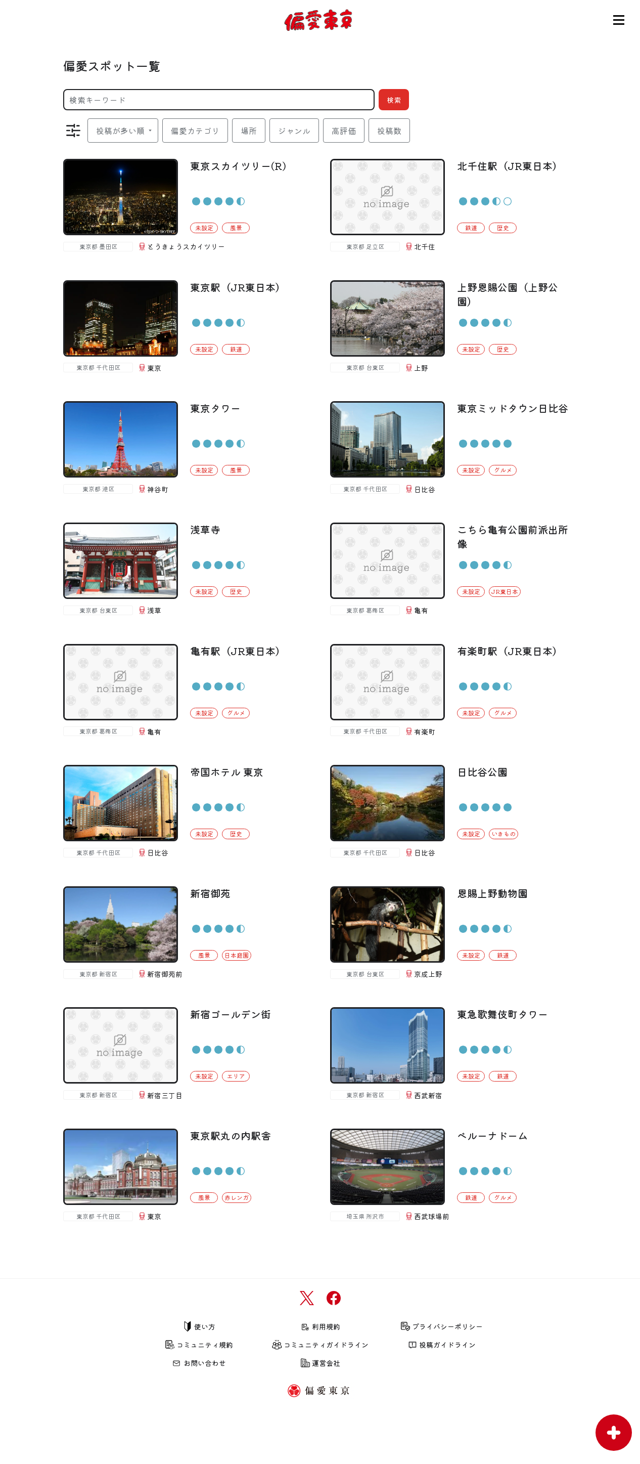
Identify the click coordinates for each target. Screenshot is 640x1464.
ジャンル (294, 130)
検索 (394, 100)
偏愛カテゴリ (195, 130)
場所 (249, 130)
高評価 (344, 130)
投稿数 (389, 130)
